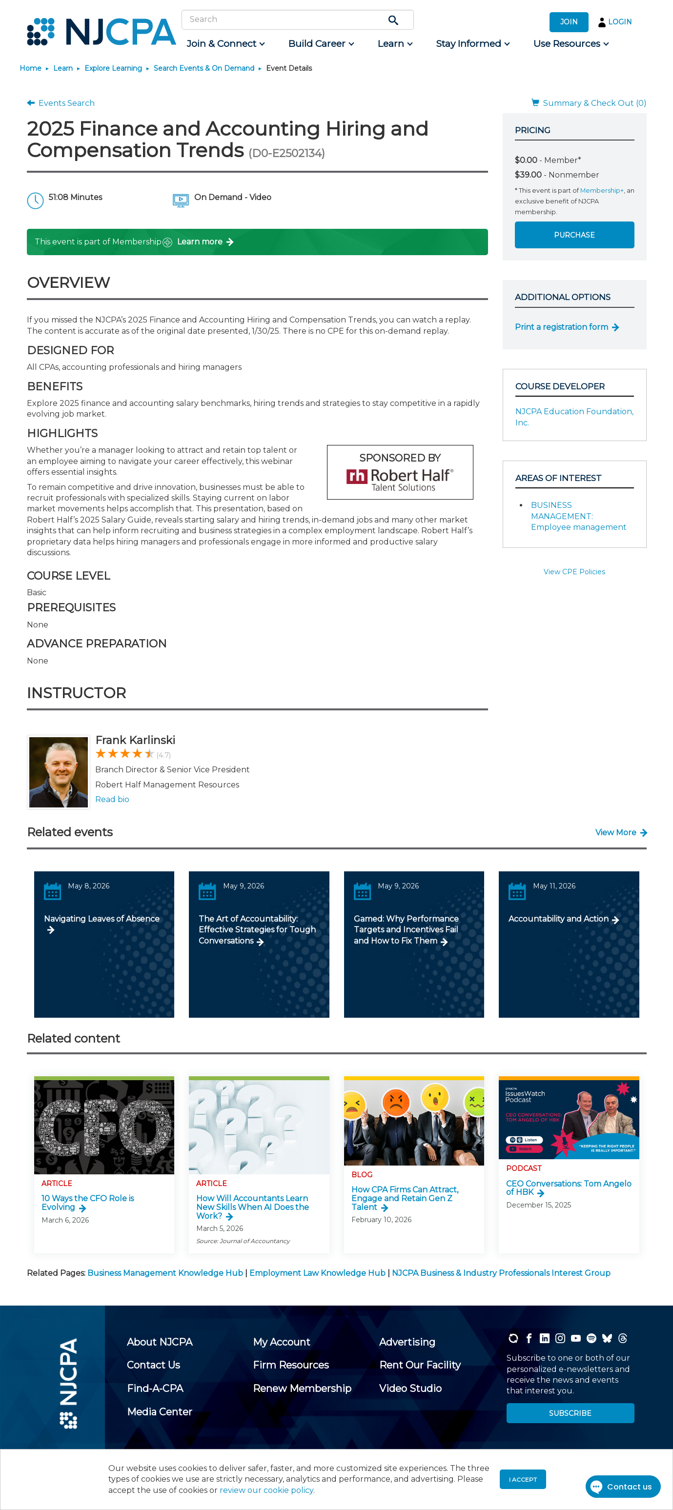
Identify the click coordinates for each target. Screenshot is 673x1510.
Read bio (112, 799)
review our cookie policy (266, 1490)
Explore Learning (113, 68)
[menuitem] (225, 44)
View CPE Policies (574, 571)
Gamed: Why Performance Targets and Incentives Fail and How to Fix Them (406, 930)
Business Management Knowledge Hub (165, 1273)
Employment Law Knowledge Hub (317, 1273)
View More (615, 832)
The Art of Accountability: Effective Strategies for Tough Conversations (257, 930)
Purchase (574, 235)
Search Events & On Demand (204, 68)
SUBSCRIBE (570, 1413)
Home (30, 68)
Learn (63, 68)
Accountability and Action (559, 919)
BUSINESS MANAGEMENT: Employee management (579, 516)
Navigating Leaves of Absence (102, 919)
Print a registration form (561, 327)
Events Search (61, 103)
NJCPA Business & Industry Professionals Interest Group (501, 1273)
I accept (523, 1479)
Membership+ (602, 190)
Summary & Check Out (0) (589, 103)
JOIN (569, 22)
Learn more (200, 241)
